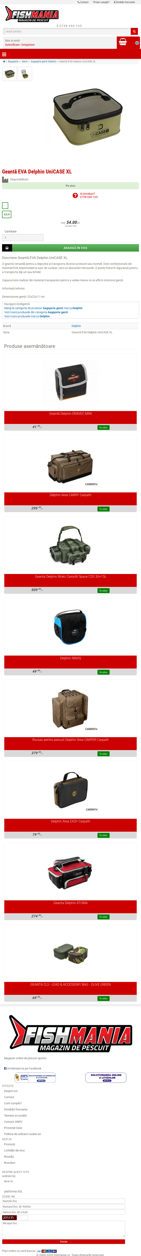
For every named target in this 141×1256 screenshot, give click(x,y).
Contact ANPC (13, 1121)
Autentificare (12, 44)
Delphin (76, 326)
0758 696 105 (69, 25)
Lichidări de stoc (14, 1150)
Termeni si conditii (15, 1115)
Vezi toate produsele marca (27, 316)
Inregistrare (28, 44)
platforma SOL (13, 1191)
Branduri (9, 1162)
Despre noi (10, 1091)
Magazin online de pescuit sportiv (70, 1035)
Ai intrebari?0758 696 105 (89, 195)
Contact (83, 2)
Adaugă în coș (75, 247)
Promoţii (9, 1144)
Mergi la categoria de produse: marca (43, 308)
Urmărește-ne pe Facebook (22, 1068)
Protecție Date (13, 1128)
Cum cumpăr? (101, 2)
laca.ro (8, 1181)
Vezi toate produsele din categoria (36, 312)
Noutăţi (9, 1156)
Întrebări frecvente (124, 2)
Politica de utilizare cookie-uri (22, 1134)
